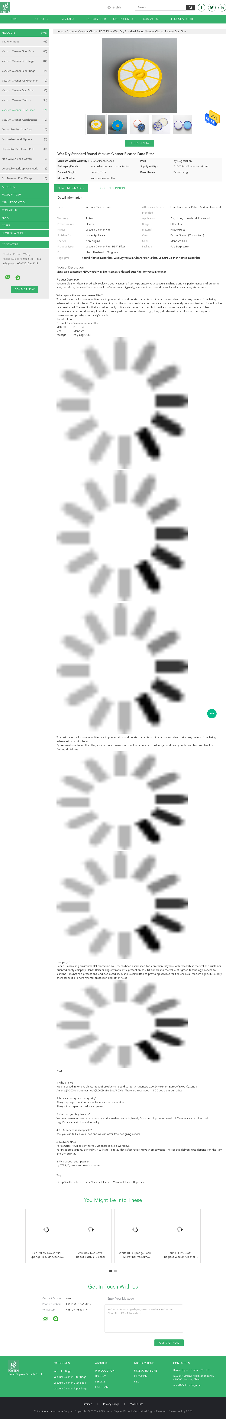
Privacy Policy (111, 1404)
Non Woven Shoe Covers (24, 159)
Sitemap (87, 1404)
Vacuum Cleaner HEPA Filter (24, 110)
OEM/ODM (140, 1376)
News (5, 218)
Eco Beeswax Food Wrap (24, 178)
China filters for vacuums (48, 1411)
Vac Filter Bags (24, 42)
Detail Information (70, 188)
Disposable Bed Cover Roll (24, 149)
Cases (6, 225)
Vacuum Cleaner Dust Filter (24, 90)
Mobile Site (136, 1404)
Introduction (105, 1371)
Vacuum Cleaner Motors (24, 100)
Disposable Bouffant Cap (24, 130)
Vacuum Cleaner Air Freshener (24, 81)
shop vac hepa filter (69, 1182)
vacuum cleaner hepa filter (129, 1182)
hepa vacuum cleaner (98, 1182)
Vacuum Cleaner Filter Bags (24, 51)
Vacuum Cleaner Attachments (24, 120)
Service (100, 1381)
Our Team (101, 1387)
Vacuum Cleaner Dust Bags (24, 61)
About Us (68, 19)
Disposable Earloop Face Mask (24, 169)
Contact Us (151, 19)
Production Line (145, 1371)
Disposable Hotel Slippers (24, 139)
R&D (136, 1381)
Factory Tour (96, 19)
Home (14, 19)
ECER (189, 1411)
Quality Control (124, 19)
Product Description (110, 188)
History (100, 1376)
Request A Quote (182, 19)
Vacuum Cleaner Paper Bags (24, 71)
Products (41, 19)
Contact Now (139, 143)
